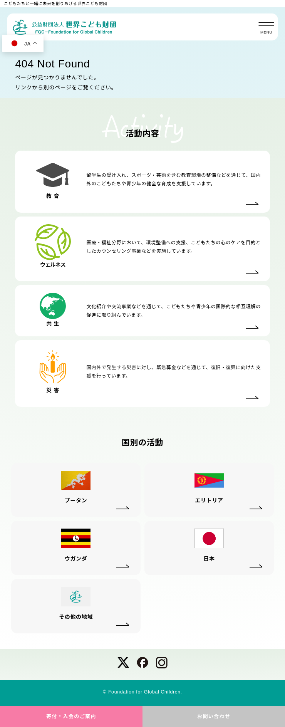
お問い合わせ (214, 716)
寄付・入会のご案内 (71, 716)
